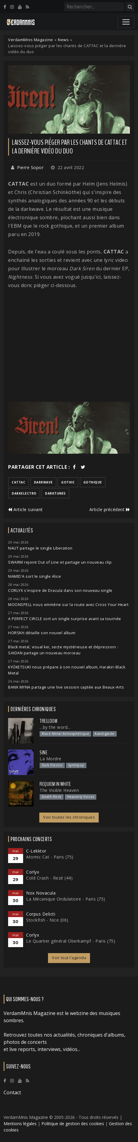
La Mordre (51, 759)
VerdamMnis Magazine (30, 39)
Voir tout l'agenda (69, 957)
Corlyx (32, 872)
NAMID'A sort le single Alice (34, 576)
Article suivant (25, 509)
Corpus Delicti (40, 914)
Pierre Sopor (30, 167)
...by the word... (55, 727)
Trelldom (48, 721)
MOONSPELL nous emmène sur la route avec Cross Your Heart (68, 604)
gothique (92, 482)
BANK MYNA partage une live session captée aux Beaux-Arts (66, 687)
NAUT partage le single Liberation (40, 548)
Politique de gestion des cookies (72, 1123)
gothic (68, 482)
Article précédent (109, 509)
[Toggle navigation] (126, 22)
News (63, 39)
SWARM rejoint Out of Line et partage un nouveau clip (60, 562)
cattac (18, 482)
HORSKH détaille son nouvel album (41, 632)
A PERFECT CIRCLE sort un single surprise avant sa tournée (64, 618)
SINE (43, 752)
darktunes (55, 493)
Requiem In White (55, 784)
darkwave (43, 482)
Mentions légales (20, 1123)
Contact (12, 1092)
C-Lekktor (36, 851)
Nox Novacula (41, 893)
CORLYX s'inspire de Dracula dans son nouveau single (60, 590)
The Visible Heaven (59, 790)
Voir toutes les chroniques (69, 817)
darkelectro (24, 493)
